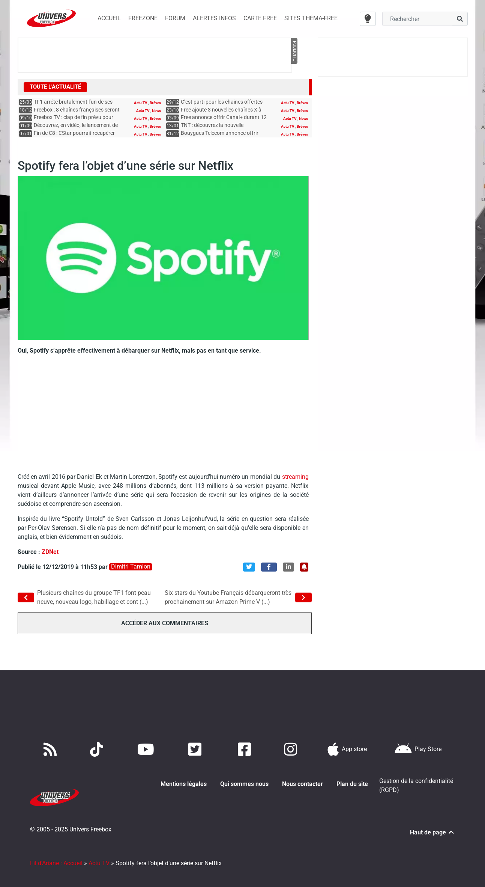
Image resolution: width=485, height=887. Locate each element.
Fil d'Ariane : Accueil (56, 854)
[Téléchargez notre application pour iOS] (347, 748)
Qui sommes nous (244, 783)
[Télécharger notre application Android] (418, 748)
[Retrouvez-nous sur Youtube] (147, 748)
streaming (294, 476)
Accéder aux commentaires (164, 623)
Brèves (155, 103)
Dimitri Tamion (130, 566)
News (156, 111)
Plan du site (352, 783)
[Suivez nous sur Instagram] (292, 748)
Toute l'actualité (55, 86)
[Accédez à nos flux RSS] (51, 748)
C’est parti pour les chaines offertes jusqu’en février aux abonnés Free (222, 105)
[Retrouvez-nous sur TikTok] (98, 748)
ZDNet (50, 551)
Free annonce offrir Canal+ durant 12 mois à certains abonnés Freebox (224, 121)
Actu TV (141, 103)
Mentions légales (184, 783)
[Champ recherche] (417, 19)
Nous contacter (302, 783)
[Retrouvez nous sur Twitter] (196, 748)
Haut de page (432, 823)
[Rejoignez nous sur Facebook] (246, 748)
